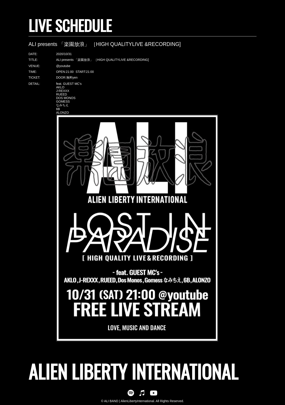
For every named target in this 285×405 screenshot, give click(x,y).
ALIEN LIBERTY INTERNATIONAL (133, 371)
